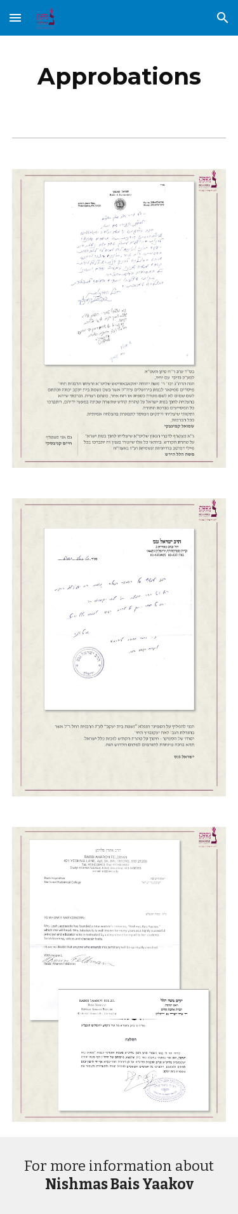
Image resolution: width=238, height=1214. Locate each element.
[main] (119, 76)
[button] (15, 17)
